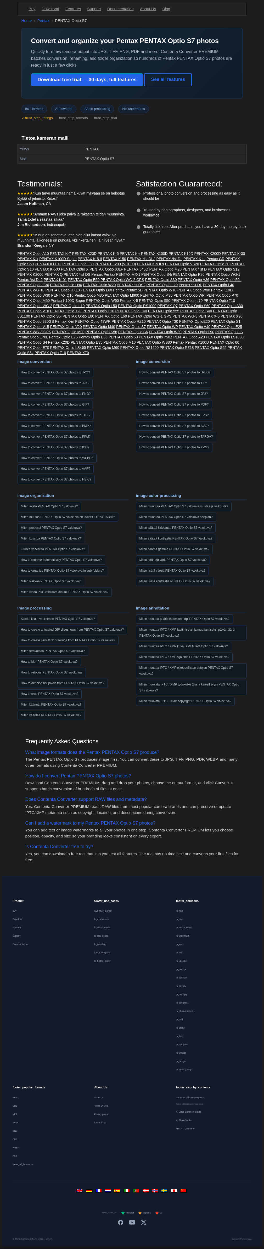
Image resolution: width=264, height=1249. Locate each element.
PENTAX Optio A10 (33, 253)
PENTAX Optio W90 (165, 332)
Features (73, 9)
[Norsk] (156, 1192)
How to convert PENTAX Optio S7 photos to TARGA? (176, 436)
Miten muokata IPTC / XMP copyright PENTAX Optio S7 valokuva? (185, 701)
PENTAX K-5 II (90, 259)
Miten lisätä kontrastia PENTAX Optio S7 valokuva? (174, 581)
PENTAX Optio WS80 (154, 342)
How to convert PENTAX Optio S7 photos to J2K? (55, 383)
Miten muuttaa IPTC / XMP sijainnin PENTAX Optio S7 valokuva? (184, 657)
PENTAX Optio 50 (123, 337)
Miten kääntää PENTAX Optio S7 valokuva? (51, 715)
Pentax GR (215, 259)
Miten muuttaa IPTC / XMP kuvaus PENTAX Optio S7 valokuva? (183, 646)
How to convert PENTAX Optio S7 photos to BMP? (56, 426)
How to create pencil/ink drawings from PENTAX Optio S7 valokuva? (68, 640)
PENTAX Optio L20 (162, 285)
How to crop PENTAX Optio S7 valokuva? (49, 694)
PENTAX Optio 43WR (92, 321)
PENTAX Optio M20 (165, 269)
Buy (32, 9)
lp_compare (182, 1044)
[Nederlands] (109, 1192)
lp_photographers (184, 1011)
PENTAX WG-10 (31, 290)
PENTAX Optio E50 (83, 280)
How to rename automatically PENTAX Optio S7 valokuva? (61, 560)
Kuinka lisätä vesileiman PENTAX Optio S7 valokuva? (58, 619)
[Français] (99, 1192)
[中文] (184, 1192)
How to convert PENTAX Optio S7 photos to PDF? (174, 404)
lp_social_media (102, 927)
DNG (15, 1131)
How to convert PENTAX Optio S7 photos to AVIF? (56, 469)
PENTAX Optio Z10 (50, 353)
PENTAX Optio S (229, 332)
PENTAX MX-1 (128, 274)
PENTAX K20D (84, 253)
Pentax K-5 (129, 300)
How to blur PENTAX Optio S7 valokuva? (49, 662)
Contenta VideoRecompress (190, 1097)
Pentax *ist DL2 (30, 280)
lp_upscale (181, 961)
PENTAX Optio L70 (187, 300)
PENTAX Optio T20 (66, 311)
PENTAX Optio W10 (160, 290)
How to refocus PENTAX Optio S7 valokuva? (52, 672)
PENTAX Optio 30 (214, 264)
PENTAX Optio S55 (211, 347)
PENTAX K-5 (108, 253)
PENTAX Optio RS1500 (139, 347)
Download (50, 9)
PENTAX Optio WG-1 (222, 274)
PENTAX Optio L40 (218, 285)
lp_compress (182, 1002)
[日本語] (174, 1192)
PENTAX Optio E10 (98, 311)
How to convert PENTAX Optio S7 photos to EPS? (174, 415)
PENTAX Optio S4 (32, 342)
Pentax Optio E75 (63, 337)
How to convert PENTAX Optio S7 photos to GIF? (55, 404)
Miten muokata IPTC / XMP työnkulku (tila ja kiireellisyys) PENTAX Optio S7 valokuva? (189, 687)
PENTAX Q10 (62, 295)
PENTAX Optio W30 (34, 295)
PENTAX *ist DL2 (141, 259)
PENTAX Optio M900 (122, 295)
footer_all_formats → (23, 1164)
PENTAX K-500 (47, 269)
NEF (15, 1114)
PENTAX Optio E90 (198, 332)
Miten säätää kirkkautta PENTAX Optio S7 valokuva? (175, 528)
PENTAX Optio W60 (102, 300)
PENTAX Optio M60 (103, 347)
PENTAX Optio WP (162, 327)
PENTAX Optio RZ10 (128, 321)
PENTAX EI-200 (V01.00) (115, 264)
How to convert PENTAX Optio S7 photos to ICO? (55, 447)
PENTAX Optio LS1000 (225, 337)
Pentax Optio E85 (93, 337)
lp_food (179, 1036)
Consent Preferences (241, 1239)
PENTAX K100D (154, 253)
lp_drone (180, 1028)
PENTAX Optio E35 (86, 342)
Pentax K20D (59, 342)
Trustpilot (127, 1213)
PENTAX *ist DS (77, 274)
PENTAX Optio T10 (219, 300)
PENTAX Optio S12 (223, 269)
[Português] (137, 1192)
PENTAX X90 (232, 316)
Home (26, 20)
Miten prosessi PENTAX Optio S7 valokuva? (51, 528)
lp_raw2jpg (181, 994)
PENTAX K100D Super (58, 259)
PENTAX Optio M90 (68, 332)
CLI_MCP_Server (103, 911)
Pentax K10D (222, 290)
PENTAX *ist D (195, 269)
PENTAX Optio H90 (66, 285)
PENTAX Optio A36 (193, 280)
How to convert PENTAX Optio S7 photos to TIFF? (56, 415)
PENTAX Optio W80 (193, 290)
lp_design (181, 1061)
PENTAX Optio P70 (222, 295)
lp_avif (179, 952)
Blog (166, 9)
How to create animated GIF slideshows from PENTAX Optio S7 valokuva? (72, 629)
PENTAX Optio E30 (33, 285)
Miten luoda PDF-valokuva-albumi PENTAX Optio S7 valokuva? (65, 592)
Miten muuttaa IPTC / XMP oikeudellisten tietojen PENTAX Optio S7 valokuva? (186, 671)
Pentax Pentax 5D (128, 290)
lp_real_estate (101, 936)
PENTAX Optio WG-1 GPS (149, 316)
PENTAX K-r (130, 253)
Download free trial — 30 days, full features (87, 79)
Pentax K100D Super (68, 300)
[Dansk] (146, 1192)
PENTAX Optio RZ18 (177, 347)
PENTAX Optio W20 (99, 285)
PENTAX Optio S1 (225, 321)
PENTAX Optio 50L (225, 280)
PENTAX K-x (28, 259)
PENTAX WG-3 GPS (34, 332)
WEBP (16, 1147)
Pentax (43, 20)
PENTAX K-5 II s (150, 264)
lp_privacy (181, 986)
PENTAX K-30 (233, 253)
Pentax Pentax (103, 274)
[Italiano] (127, 1192)
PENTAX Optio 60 (224, 342)
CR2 (15, 1106)
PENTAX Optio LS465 (68, 347)
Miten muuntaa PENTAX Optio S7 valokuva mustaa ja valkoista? (183, 506)
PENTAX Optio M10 (119, 342)
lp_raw (179, 919)
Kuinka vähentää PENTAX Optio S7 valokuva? (53, 549)
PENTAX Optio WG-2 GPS (122, 280)
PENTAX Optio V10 (33, 311)
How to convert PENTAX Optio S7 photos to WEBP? (57, 458)
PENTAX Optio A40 (194, 327)
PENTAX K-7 (60, 253)
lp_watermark (182, 936)
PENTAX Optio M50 (34, 300)
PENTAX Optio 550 (154, 300)
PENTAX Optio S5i (46, 316)
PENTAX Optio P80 (188, 274)
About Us (148, 9)
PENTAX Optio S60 (194, 306)
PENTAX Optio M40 (99, 327)
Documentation (120, 9)
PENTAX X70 (78, 353)
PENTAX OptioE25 (226, 327)
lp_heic (179, 911)
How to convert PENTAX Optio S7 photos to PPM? (56, 436)
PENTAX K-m (194, 259)
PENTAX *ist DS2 (131, 285)
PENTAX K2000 (30, 274)
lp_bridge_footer (102, 961)
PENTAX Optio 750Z (155, 337)
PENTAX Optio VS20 (182, 264)
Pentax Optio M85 (89, 295)
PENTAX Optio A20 (189, 337)
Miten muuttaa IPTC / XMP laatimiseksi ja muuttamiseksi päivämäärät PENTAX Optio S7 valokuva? (187, 632)
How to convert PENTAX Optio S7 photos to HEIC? (56, 479)
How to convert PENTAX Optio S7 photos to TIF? (173, 383)
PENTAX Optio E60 (111, 316)
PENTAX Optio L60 (96, 290)
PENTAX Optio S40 (196, 311)
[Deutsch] (90, 1192)
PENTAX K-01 (55, 280)
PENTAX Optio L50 (101, 306)
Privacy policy (101, 1114)
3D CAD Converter (185, 1128)
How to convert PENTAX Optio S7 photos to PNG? (56, 394)
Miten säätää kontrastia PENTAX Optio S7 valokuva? (175, 538)
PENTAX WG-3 (184, 316)
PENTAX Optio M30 (156, 295)
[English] (80, 1192)
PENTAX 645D (136, 269)
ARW (15, 1122)
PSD (15, 1156)
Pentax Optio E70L (33, 337)
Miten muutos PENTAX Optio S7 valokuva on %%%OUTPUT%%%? (68, 517)
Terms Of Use (101, 1106)
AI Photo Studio (184, 1120)
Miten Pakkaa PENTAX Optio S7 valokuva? (51, 581)
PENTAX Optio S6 (133, 332)
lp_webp (180, 944)
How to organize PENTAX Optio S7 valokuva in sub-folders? (62, 570)
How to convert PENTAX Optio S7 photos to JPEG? (175, 372)
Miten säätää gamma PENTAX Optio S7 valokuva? (174, 549)
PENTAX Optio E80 (78, 316)
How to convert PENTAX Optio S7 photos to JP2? (173, 394)
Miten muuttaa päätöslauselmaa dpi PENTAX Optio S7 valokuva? (184, 619)
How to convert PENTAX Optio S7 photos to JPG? (55, 372)
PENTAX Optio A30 (227, 306)
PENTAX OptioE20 (194, 321)
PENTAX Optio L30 (78, 264)
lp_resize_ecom (184, 927)
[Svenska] (165, 1192)
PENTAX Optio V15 (33, 327)
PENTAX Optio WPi (189, 295)
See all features (168, 79)
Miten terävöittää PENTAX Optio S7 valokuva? (53, 651)
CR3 (15, 1139)
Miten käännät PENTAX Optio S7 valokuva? (51, 704)
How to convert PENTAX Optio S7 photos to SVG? (174, 426)
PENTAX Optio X (75, 269)
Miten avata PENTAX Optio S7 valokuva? (49, 506)
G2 (158, 1213)
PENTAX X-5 (209, 316)
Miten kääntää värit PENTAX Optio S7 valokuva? (173, 560)
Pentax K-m (64, 321)
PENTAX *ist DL (169, 259)
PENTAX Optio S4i (156, 274)
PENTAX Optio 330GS (36, 321)
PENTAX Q (53, 274)
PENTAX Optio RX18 (63, 290)
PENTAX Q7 (168, 306)
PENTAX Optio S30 (161, 280)
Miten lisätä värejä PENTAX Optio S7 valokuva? (172, 570)
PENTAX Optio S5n (101, 332)
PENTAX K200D (207, 253)
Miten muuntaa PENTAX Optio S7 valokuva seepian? (176, 517)
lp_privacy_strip (184, 1069)
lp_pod (179, 1019)
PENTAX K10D (181, 253)
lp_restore (181, 969)
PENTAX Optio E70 (33, 347)
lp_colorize (181, 977)
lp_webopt (181, 1053)
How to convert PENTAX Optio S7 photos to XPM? (174, 447)
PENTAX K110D (48, 264)
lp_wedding (99, 944)
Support (94, 9)
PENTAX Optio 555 (163, 311)
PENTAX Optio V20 (66, 327)
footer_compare (102, 952)
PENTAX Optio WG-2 (35, 306)
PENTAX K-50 (114, 259)
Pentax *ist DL (190, 285)
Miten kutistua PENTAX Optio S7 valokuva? (51, 538)
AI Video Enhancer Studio (188, 1112)
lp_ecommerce (101, 919)
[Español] (118, 1192)
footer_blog (99, 1122)
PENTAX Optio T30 (162, 321)
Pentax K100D (197, 342)
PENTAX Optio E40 (131, 311)
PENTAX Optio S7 (131, 327)
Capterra (144, 1213)
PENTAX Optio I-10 (69, 306)
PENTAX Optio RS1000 (137, 306)
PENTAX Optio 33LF (106, 269)
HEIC (15, 1097)
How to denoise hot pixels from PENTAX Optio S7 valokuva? (62, 683)
